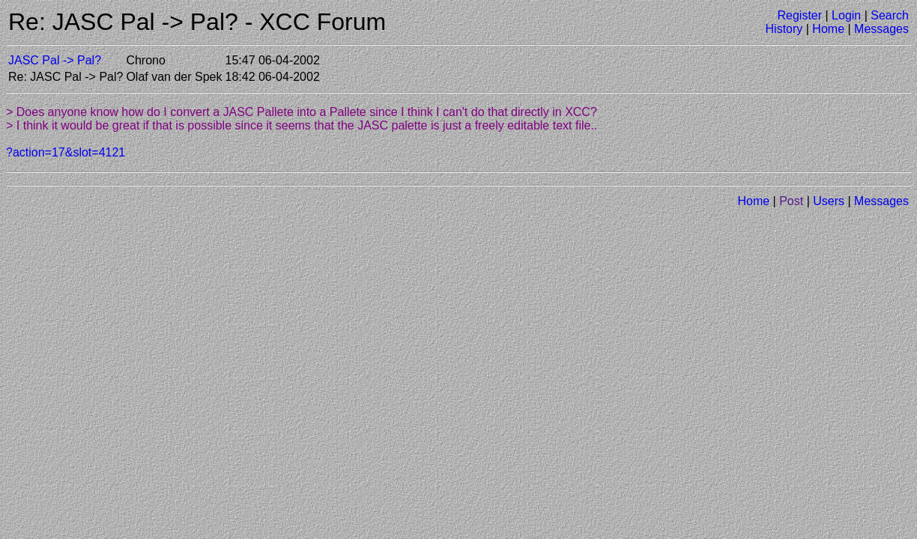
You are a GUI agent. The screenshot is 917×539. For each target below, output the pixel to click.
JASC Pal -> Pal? (54, 60)
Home (828, 28)
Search (890, 15)
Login (846, 15)
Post (791, 201)
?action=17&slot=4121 (65, 152)
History (784, 28)
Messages (881, 28)
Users (828, 201)
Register (799, 15)
